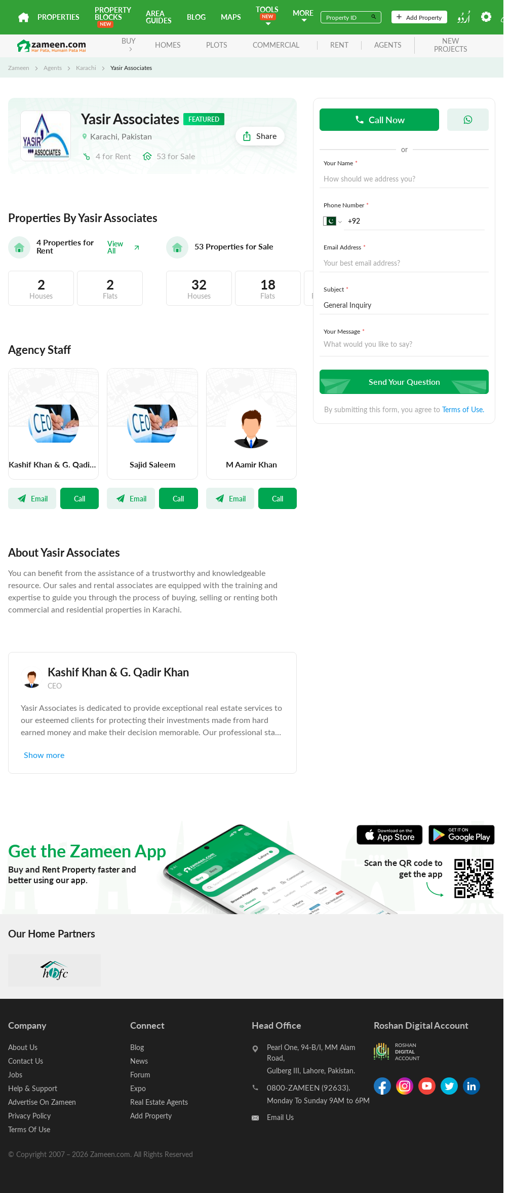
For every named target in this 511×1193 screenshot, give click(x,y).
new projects (450, 45)
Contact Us (25, 1061)
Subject (337, 289)
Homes (168, 45)
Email (32, 498)
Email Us (280, 1117)
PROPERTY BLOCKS (113, 16)
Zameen (18, 67)
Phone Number (347, 205)
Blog (196, 17)
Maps (231, 17)
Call (79, 498)
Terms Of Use (29, 1129)
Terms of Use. (463, 409)
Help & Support (32, 1088)
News (139, 1061)
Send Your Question (403, 381)
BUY (129, 44)
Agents (53, 67)
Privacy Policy (29, 1115)
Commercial (276, 45)
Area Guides (159, 17)
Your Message (345, 331)
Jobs (15, 1074)
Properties (58, 17)
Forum (140, 1074)
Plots (216, 45)
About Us (22, 1047)
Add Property (419, 17)
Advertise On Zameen (42, 1102)
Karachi (86, 67)
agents (388, 45)
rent (339, 45)
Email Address (346, 247)
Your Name (342, 163)
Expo (138, 1088)
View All (123, 247)
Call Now (380, 119)
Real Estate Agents (159, 1102)
